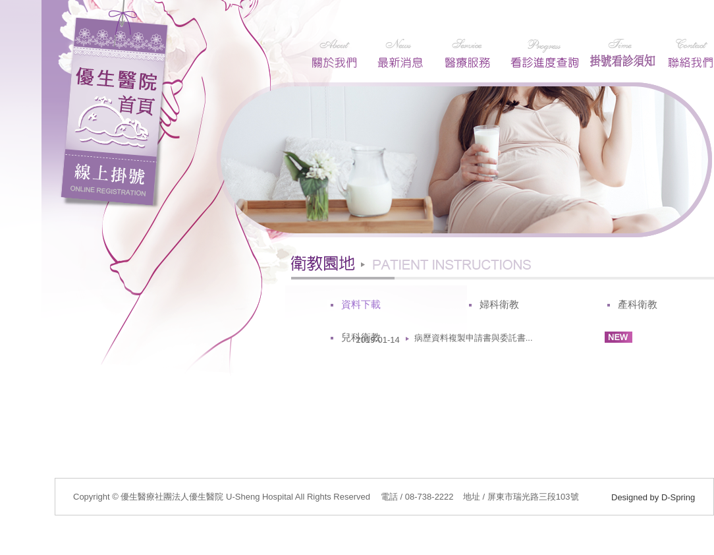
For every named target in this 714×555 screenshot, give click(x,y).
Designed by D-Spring (653, 497)
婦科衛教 (499, 304)
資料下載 (361, 304)
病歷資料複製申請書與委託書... (473, 338)
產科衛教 (637, 304)
